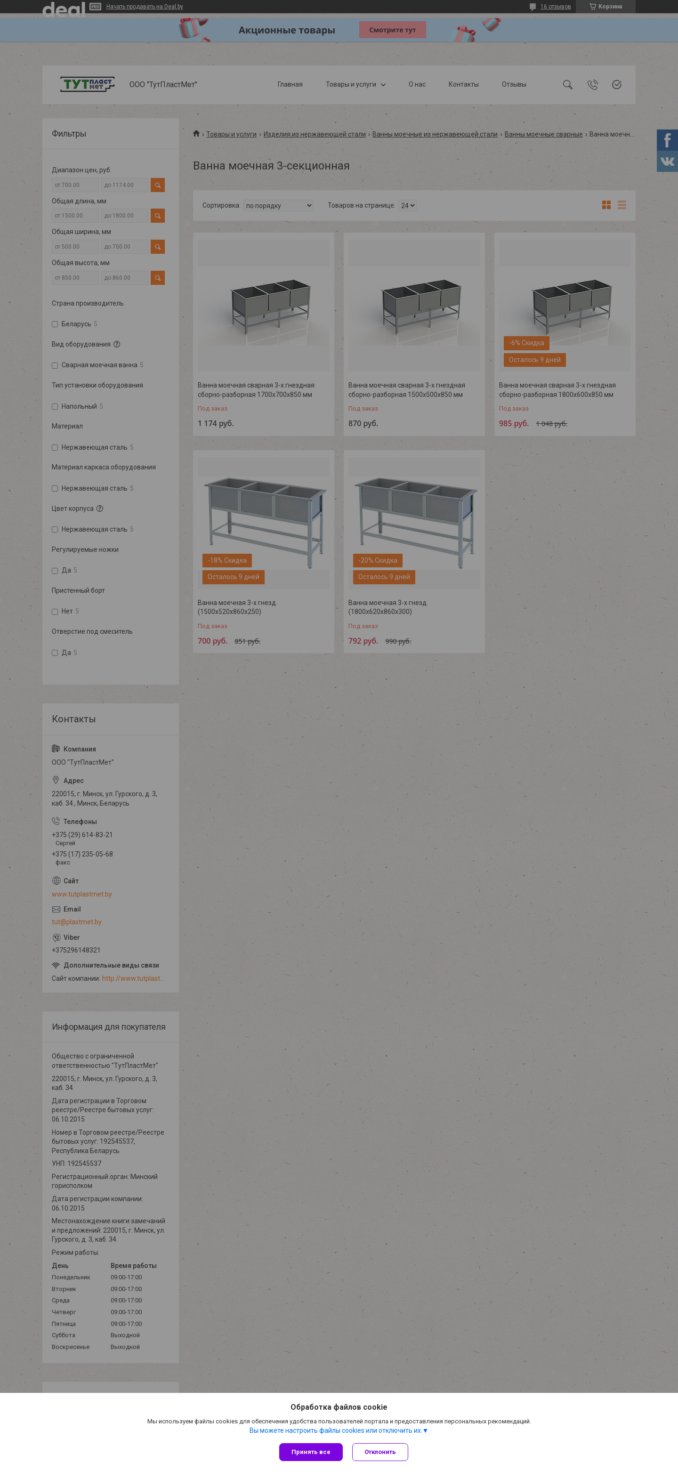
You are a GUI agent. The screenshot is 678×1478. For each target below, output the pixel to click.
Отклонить (380, 1451)
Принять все (311, 1451)
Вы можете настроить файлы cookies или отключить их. (336, 1430)
